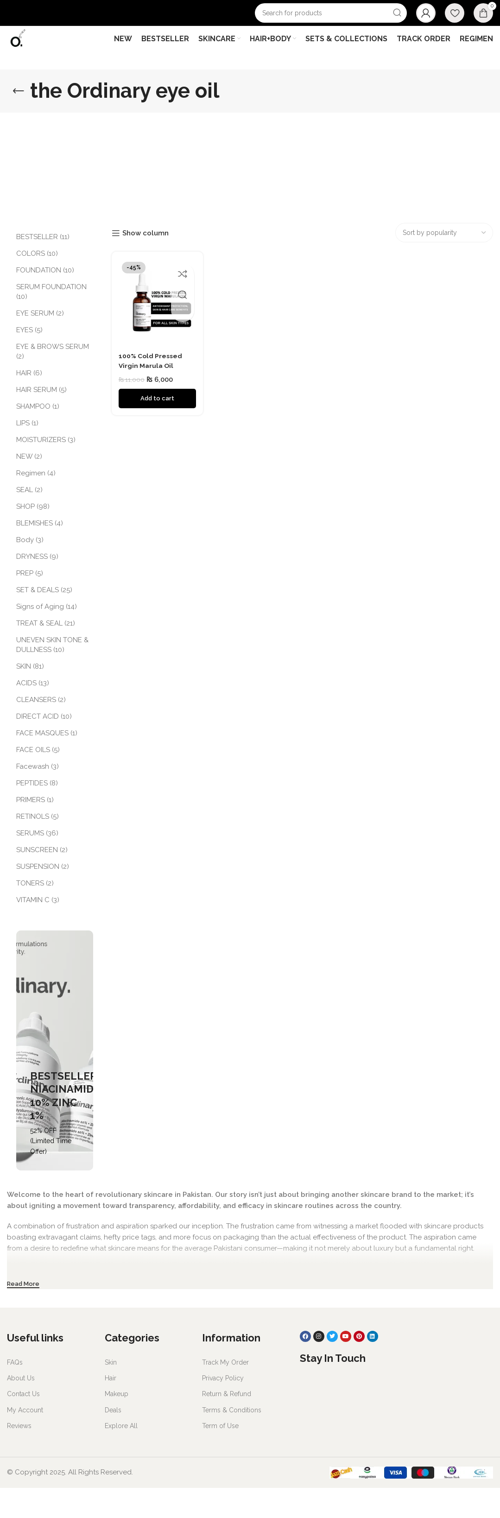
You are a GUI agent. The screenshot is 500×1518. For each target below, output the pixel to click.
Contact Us (23, 1424)
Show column (145, 263)
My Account (25, 1439)
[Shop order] (444, 262)
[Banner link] (54, 1081)
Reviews (19, 1456)
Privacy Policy (223, 1408)
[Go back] (18, 121)
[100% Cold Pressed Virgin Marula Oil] (156, 331)
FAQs (15, 1392)
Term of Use (220, 1456)
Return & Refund (226, 1424)
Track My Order (225, 1392)
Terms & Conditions (231, 1439)
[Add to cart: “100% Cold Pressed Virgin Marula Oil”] (156, 425)
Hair (110, 1408)
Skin (111, 1392)
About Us (21, 1408)
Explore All (121, 1456)
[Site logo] (29, 56)
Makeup (116, 1424)
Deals (113, 1439)
